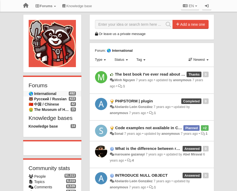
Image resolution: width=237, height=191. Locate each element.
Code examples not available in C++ (149, 127)
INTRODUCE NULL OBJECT (141, 175)
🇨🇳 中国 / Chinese (44, 104)
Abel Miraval (192, 154)
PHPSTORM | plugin (134, 101)
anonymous (182, 80)
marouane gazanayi (129, 154)
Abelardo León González (133, 107)
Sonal (118, 134)
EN (190, 6)
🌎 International (43, 94)
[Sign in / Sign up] (207, 5)
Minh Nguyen (124, 80)
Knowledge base (43, 126)
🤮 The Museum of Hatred (50, 109)
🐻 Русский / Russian (48, 99)
